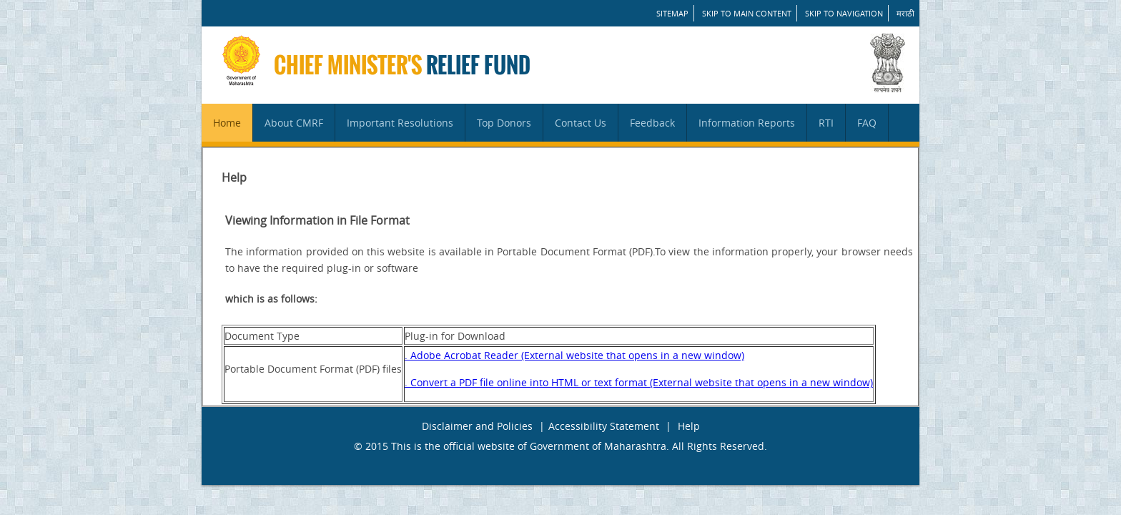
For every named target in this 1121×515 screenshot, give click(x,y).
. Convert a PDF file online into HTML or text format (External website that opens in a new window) (639, 382)
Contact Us (580, 122)
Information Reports (746, 122)
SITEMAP (672, 13)
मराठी (905, 13)
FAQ (866, 122)
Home (227, 122)
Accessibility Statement (603, 426)
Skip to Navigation (844, 13)
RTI (826, 122)
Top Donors (504, 122)
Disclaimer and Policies (477, 426)
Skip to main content (746, 13)
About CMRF (294, 122)
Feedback (652, 122)
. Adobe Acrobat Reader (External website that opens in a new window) (574, 355)
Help (689, 426)
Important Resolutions (400, 122)
